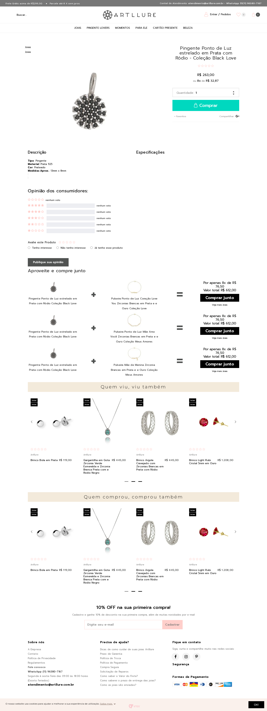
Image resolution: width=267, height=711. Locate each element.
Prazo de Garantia (111, 654)
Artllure (34, 454)
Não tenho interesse (73, 248)
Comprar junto (219, 298)
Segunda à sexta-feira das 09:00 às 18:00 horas (58, 676)
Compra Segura (109, 667)
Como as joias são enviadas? (118, 685)
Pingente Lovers (98, 28)
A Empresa (34, 649)
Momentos (122, 28)
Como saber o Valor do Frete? (119, 676)
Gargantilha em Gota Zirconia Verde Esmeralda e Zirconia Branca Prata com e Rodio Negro (96, 466)
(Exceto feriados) (38, 680)
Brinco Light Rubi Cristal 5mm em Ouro (203, 461)
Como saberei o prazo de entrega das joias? (128, 680)
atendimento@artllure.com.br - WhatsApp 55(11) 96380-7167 (224, 3)
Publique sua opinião (48, 262)
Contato (33, 654)
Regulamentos (36, 662)
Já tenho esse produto (109, 248)
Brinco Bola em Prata (44, 460)
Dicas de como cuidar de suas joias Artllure (127, 649)
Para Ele (141, 28)
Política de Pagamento (114, 662)
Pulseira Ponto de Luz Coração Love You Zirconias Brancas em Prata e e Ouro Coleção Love (134, 303)
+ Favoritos (180, 116)
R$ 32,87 (212, 80)
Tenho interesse (42, 248)
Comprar (206, 105)
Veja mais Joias (220, 304)
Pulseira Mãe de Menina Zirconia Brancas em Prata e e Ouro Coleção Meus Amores (134, 370)
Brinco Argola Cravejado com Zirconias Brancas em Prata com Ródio (150, 465)
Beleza (188, 28)
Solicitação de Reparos (114, 671)
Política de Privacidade (42, 658)
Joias (77, 28)
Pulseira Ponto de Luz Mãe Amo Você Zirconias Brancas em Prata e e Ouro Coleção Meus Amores (134, 337)
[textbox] (31, 14)
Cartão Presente (165, 28)
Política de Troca (110, 658)
